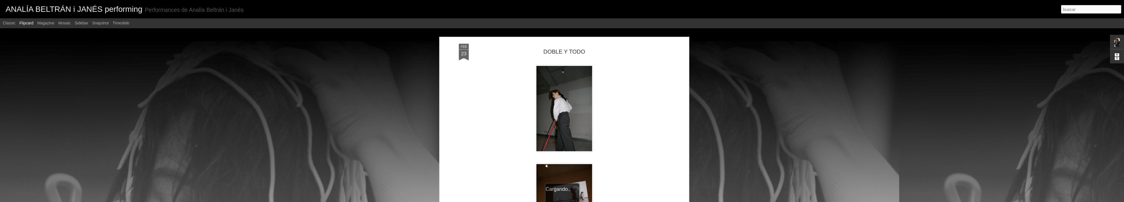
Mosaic (64, 23)
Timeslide (121, 23)
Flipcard (26, 23)
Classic (9, 23)
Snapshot (100, 23)
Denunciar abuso (602, 199)
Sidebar (81, 23)
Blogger (584, 199)
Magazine (46, 23)
